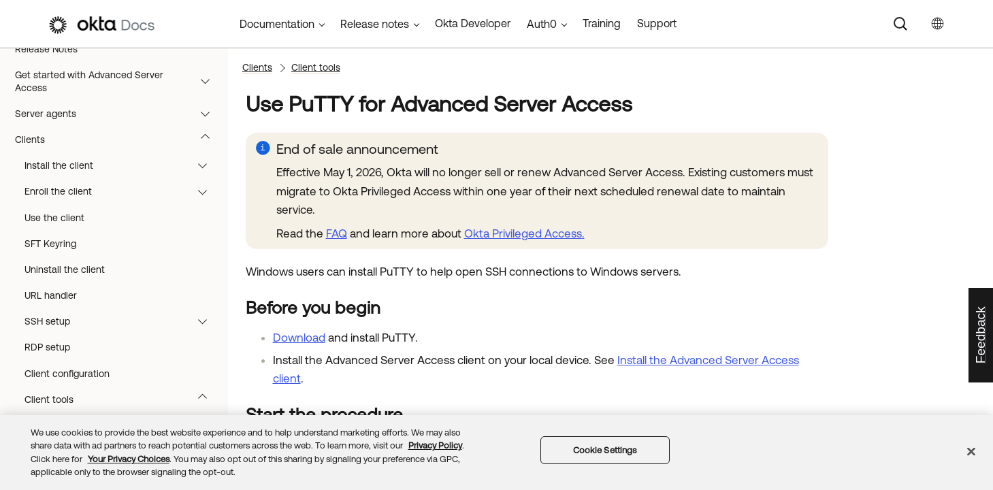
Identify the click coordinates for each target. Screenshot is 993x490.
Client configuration (67, 373)
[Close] (971, 451)
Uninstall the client (65, 269)
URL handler (51, 295)
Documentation (277, 24)
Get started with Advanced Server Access (119, 81)
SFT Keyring (50, 243)
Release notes (374, 24)
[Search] (900, 24)
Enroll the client (122, 191)
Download (299, 337)
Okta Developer (472, 23)
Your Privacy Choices (128, 459)
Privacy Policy (435, 445)
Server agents (119, 114)
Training (602, 23)
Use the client (54, 217)
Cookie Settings (605, 450)
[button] (208, 81)
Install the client (122, 165)
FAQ (336, 233)
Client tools (122, 399)
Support (657, 23)
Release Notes (46, 49)
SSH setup (122, 321)
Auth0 (542, 24)
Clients (119, 139)
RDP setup (47, 347)
